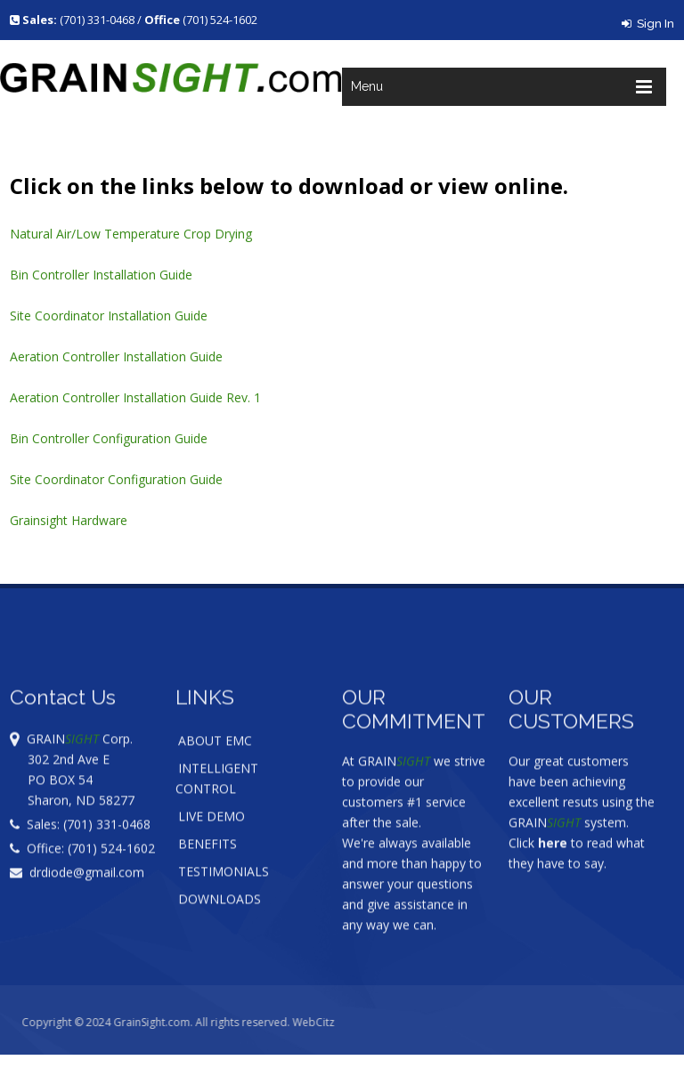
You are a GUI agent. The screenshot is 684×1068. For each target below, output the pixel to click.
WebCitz (336, 1022)
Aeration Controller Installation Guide (116, 356)
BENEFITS (207, 867)
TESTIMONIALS (223, 894)
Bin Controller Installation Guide (101, 274)
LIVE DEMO (211, 839)
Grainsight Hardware (68, 520)
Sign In (648, 23)
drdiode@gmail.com (77, 895)
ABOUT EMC (215, 764)
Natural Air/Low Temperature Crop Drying (131, 233)
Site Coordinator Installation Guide (109, 315)
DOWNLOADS (219, 922)
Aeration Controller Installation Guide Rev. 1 (135, 397)
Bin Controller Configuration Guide (109, 438)
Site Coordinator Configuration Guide (116, 479)
